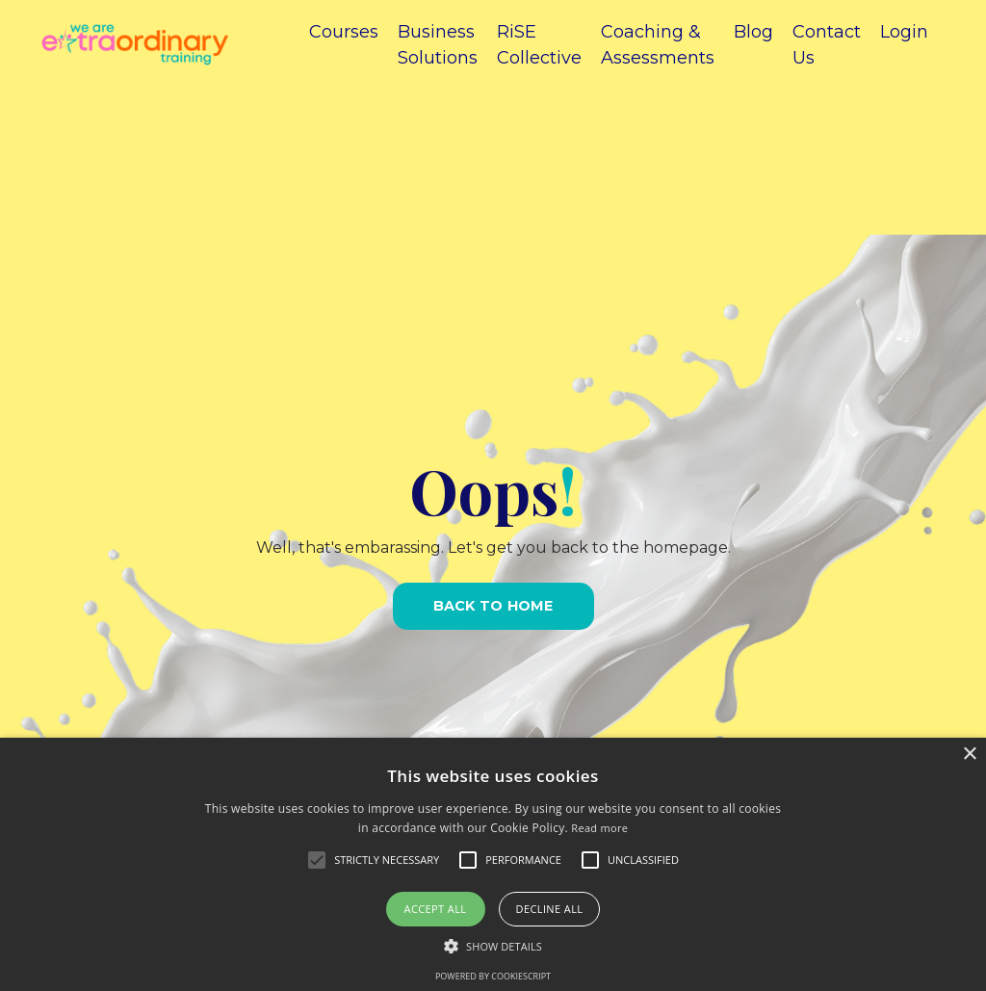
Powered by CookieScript (493, 976)
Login (904, 31)
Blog (753, 31)
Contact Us (826, 44)
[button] (493, 945)
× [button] (969, 754)
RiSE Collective (539, 44)
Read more (599, 828)
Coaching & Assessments (657, 44)
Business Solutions (438, 44)
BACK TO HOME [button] (493, 605)
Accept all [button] (435, 908)
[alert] (493, 864)
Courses (343, 31)
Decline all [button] (550, 908)
